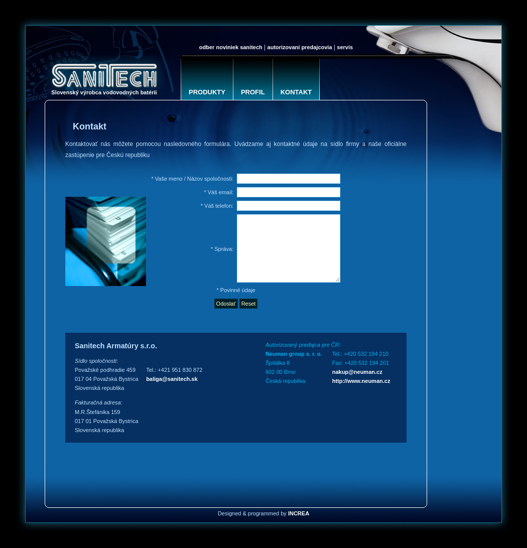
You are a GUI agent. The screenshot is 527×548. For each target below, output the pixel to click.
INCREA (298, 513)
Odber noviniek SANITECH (230, 47)
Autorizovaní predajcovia (300, 47)
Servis (345, 47)
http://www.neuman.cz (361, 381)
